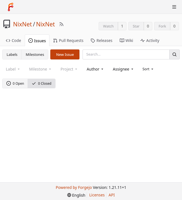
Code (13, 40)
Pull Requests (68, 40)
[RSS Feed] (61, 24)
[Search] (174, 54)
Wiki (126, 40)
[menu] (148, 69)
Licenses (97, 195)
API (112, 195)
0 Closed (41, 83)
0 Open (15, 83)
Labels (12, 54)
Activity (149, 40)
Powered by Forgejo (74, 187)
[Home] (10, 7)
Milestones (35, 54)
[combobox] (95, 69)
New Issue (65, 54)
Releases (101, 40)
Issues (37, 40)
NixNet (22, 24)
